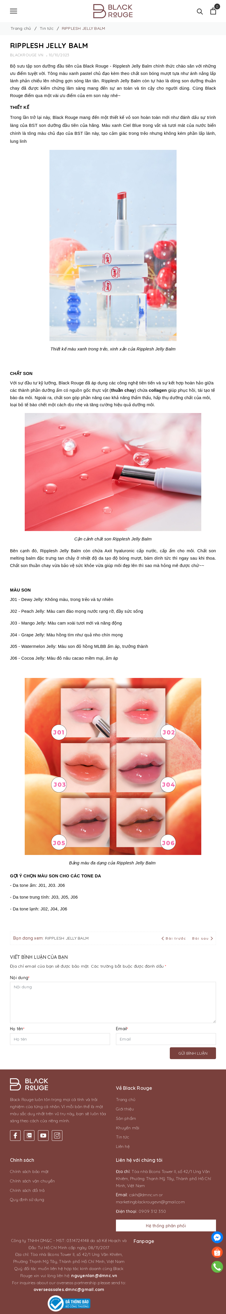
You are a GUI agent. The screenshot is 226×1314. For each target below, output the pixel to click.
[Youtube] (43, 1130)
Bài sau (202, 938)
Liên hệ (123, 1146)
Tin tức (122, 1137)
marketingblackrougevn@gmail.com (150, 1202)
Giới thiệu (125, 1109)
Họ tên (17, 1028)
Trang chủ (125, 1099)
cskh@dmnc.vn (143, 1194)
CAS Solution (168, 1307)
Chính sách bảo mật (29, 1171)
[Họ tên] (60, 1039)
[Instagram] (57, 1130)
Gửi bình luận (192, 1053)
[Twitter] (29, 1130)
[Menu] (13, 11)
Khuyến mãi (127, 1128)
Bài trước (174, 938)
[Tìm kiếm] (200, 11)
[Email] (166, 1039)
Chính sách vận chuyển (32, 1181)
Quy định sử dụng (27, 1199)
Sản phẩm (126, 1118)
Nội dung (19, 977)
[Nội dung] (113, 1002)
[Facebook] (15, 1130)
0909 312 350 (152, 1211)
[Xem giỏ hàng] (213, 11)
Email (122, 1028)
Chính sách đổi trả (27, 1190)
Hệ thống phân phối (166, 1225)
